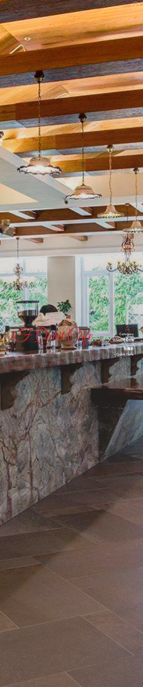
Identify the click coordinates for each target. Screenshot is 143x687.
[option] (71, 343)
